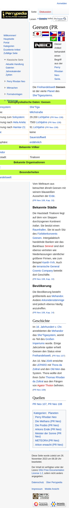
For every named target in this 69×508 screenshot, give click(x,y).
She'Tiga (35, 107)
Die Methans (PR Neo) (48, 421)
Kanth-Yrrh (48, 262)
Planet (51, 91)
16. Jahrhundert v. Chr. (49, 326)
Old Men (55, 369)
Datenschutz (38, 482)
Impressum (37, 489)
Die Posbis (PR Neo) (47, 425)
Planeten (53, 413)
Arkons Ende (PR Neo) (48, 429)
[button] (15, 60)
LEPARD (42, 364)
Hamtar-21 (19, 127)
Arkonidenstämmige (52, 300)
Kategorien (40, 413)
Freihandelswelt (46, 87)
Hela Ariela (19, 122)
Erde (52, 196)
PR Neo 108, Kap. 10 (43, 200)
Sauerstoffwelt (38, 137)
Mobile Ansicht (52, 489)
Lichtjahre (43, 117)
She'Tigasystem (46, 335)
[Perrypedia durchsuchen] (60, 18)
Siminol (49, 246)
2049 (49, 360)
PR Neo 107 (59, 355)
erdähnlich (36, 142)
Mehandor (57, 296)
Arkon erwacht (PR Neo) (49, 444)
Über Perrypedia (54, 482)
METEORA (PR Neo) (47, 440)
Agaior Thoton (45, 385)
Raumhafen (39, 229)
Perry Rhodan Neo (45, 417)
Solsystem (18, 117)
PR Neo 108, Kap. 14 (43, 312)
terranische (43, 266)
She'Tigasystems (42, 95)
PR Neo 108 (57, 117)
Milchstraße (36, 112)
